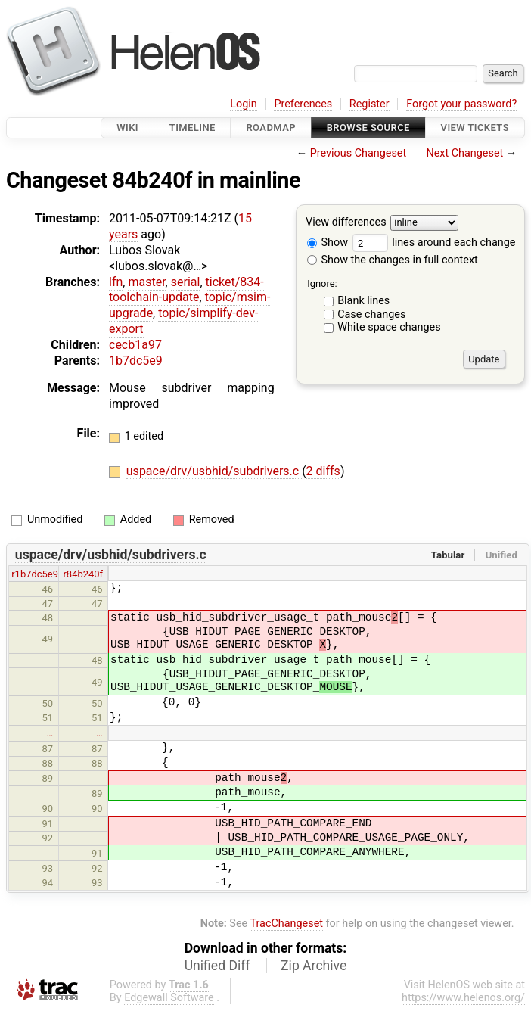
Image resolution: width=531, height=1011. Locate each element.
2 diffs (323, 471)
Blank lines (363, 300)
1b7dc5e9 (136, 360)
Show (327, 242)
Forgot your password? (461, 104)
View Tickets (475, 127)
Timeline (192, 127)
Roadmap (271, 127)
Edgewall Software (169, 997)
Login (243, 104)
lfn (116, 282)
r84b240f (83, 574)
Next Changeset (464, 153)
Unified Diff (217, 965)
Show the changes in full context (392, 260)
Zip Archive (313, 965)
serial (185, 282)
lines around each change (434, 242)
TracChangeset (286, 923)
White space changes (389, 327)
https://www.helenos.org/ (463, 997)
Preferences (303, 104)
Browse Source (368, 127)
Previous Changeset (358, 153)
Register (369, 104)
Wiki (127, 127)
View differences (346, 222)
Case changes (371, 314)
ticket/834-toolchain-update (186, 290)
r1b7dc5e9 (34, 574)
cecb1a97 (135, 345)
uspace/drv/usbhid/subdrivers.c (214, 471)
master (146, 282)
